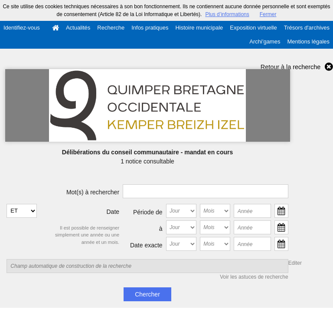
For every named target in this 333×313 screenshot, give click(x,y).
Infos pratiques (149, 27)
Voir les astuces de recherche (254, 277)
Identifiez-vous (21, 27)
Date (113, 211)
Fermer (268, 14)
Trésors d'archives (307, 27)
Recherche (110, 27)
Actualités (78, 27)
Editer (295, 263)
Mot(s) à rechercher (92, 192)
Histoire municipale (199, 27)
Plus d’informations (227, 14)
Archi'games (264, 41)
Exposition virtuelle (253, 27)
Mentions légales (308, 41)
